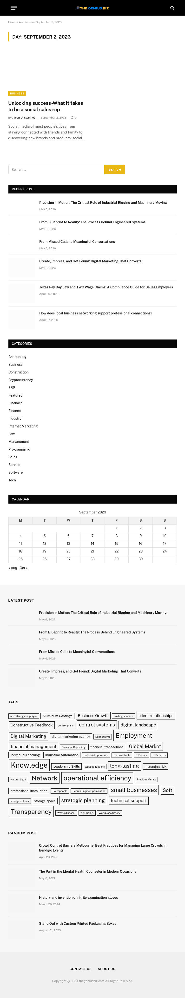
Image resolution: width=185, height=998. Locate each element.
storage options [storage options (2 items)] (19, 801)
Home (12, 22)
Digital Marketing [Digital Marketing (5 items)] (28, 736)
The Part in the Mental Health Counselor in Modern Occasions (87, 871)
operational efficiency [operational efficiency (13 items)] (97, 778)
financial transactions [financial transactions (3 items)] (106, 747)
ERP (11, 388)
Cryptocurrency (20, 380)
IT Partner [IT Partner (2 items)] (141, 755)
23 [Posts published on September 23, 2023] (141, 551)
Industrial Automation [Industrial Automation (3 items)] (62, 755)
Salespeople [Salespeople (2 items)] (60, 791)
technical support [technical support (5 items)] (129, 800)
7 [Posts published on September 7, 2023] (92, 536)
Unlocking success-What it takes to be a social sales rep (45, 106)
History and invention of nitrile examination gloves (78, 897)
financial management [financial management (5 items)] (34, 746)
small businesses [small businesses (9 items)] (134, 789)
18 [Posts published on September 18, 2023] (20, 551)
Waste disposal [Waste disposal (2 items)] (66, 813)
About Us (106, 969)
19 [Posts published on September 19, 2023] (44, 551)
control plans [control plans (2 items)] (66, 725)
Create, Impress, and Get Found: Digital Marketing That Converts (90, 261)
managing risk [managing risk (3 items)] (155, 766)
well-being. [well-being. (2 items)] (87, 813)
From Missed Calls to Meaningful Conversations (77, 242)
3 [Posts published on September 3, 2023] (165, 528)
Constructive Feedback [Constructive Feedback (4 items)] (32, 725)
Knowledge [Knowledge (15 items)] (29, 765)
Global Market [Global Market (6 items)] (145, 746)
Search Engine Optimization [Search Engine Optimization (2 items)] (89, 791)
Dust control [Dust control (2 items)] (102, 736)
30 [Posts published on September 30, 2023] (141, 559)
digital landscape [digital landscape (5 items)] (138, 724)
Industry (14, 418)
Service (14, 465)
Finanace (15, 403)
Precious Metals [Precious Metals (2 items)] (146, 779)
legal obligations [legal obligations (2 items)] (95, 766)
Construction (18, 372)
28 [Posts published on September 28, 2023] (92, 559)
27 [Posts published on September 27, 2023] (68, 559)
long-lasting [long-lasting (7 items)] (124, 766)
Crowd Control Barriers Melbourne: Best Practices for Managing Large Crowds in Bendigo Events (102, 848)
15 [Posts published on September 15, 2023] (117, 544)
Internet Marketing (23, 426)
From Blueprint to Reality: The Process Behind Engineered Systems (92, 222)
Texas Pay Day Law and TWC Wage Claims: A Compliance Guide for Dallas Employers (106, 287)
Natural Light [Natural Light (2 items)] (18, 779)
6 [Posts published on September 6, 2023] (68, 536)
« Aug (12, 568)
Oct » (24, 568)
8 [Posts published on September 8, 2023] (117, 536)
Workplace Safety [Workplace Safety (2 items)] (109, 813)
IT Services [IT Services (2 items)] (159, 755)
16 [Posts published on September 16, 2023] (140, 544)
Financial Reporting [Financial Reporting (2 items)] (73, 747)
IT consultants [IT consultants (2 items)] (121, 755)
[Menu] (14, 7)
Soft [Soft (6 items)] (167, 790)
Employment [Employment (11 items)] (133, 735)
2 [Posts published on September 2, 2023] (141, 528)
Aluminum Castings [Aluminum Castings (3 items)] (57, 716)
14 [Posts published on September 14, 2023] (92, 544)
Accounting (17, 357)
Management (18, 442)
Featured (15, 395)
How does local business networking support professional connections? (95, 313)
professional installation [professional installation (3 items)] (28, 791)
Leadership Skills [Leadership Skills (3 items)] (66, 766)
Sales (12, 457)
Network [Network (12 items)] (44, 778)
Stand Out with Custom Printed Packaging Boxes (77, 923)
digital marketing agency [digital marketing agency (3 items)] (71, 737)
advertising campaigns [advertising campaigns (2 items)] (23, 716)
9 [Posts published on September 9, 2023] (140, 536)
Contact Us (81, 969)
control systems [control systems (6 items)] (97, 725)
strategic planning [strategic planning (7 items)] (83, 800)
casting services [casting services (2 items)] (123, 716)
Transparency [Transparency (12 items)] (31, 811)
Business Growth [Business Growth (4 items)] (93, 715)
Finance (14, 411)
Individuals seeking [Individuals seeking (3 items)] (25, 755)
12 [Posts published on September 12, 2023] (44, 544)
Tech (12, 480)
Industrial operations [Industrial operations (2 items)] (96, 755)
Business (17, 93)
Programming (19, 449)
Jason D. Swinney (23, 117)
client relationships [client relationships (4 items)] (156, 715)
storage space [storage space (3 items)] (45, 801)
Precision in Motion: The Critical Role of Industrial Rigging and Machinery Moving (103, 203)
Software (15, 472)
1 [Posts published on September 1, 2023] (116, 528)
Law (11, 434)
